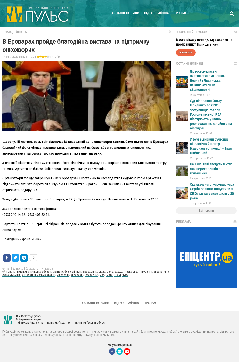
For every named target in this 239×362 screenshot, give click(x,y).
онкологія (63, 274)
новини (11, 271)
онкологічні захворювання (38, 274)
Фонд (117, 274)
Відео (148, 13)
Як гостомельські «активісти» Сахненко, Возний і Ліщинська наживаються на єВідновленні (207, 81)
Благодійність (86, 31)
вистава (100, 271)
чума (125, 274)
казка (128, 271)
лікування (146, 271)
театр (109, 274)
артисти (58, 271)
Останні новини (125, 13)
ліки (136, 271)
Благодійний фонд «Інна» (22, 239)
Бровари (88, 271)
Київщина (23, 271)
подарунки (91, 274)
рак (102, 274)
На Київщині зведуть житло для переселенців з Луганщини (211, 168)
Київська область (41, 271)
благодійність (73, 271)
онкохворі (77, 274)
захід (110, 271)
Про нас (180, 13)
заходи (119, 271)
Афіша (163, 13)
